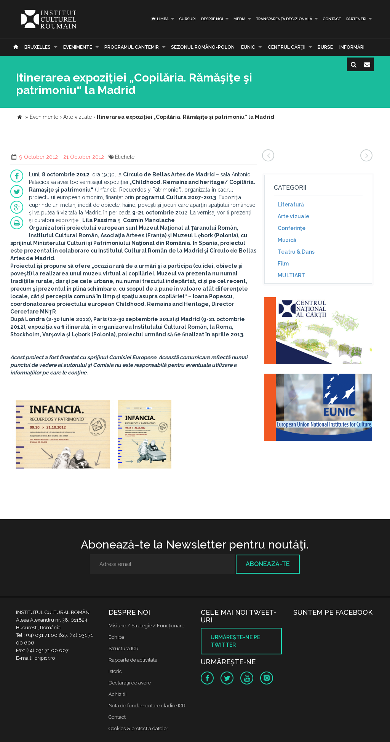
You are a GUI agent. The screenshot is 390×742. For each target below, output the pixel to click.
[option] (63, 435)
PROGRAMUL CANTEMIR (131, 47)
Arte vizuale (293, 216)
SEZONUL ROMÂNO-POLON (203, 47)
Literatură (291, 204)
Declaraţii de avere (130, 683)
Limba (160, 19)
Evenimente (77, 47)
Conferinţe (291, 228)
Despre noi (212, 19)
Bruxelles (37, 47)
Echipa (116, 637)
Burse (325, 47)
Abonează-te (268, 564)
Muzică (287, 240)
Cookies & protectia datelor (138, 728)
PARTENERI (356, 19)
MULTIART (291, 275)
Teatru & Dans (296, 252)
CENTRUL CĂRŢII (286, 47)
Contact (332, 19)
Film (283, 264)
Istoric (115, 671)
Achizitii (117, 694)
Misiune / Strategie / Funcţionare (146, 625)
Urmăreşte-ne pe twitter (235, 641)
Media (239, 19)
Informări (351, 47)
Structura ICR (124, 648)
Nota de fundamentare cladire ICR (147, 705)
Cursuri (187, 19)
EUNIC (248, 47)
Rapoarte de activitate (133, 660)
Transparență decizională (284, 19)
